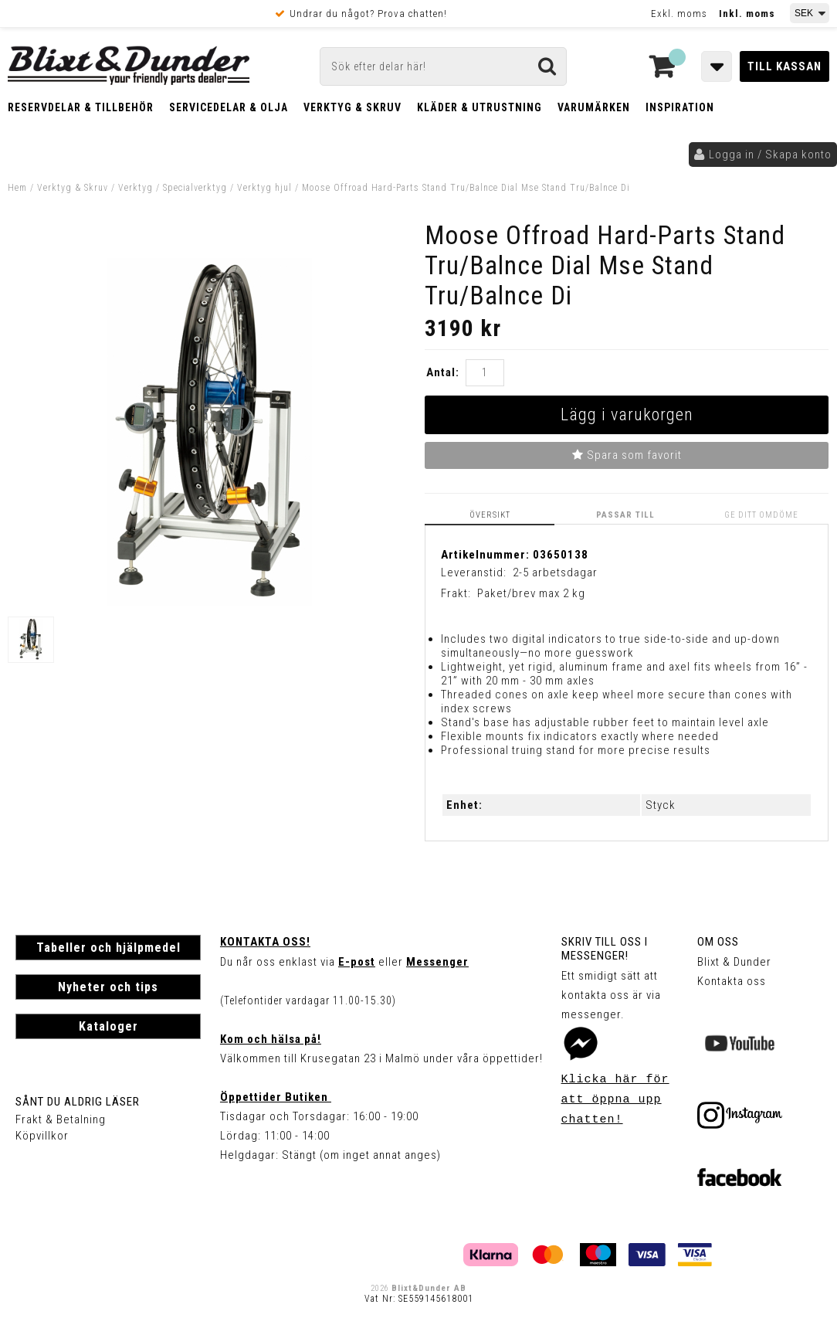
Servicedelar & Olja (228, 107)
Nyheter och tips (108, 987)
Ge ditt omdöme (763, 514)
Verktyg (135, 187)
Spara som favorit (627, 455)
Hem (17, 187)
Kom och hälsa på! (270, 1039)
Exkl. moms (679, 13)
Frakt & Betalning (60, 1119)
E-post (356, 962)
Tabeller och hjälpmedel (108, 947)
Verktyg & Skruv (352, 107)
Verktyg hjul (264, 187)
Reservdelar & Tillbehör (81, 107)
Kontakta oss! (265, 942)
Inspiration (680, 107)
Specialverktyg (195, 187)
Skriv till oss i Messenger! (604, 949)
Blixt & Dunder (734, 962)
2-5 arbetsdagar (555, 572)
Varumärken (593, 107)
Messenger (437, 962)
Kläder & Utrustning (479, 107)
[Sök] (443, 66)
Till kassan (784, 66)
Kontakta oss (731, 981)
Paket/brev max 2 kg (531, 593)
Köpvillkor (42, 1136)
